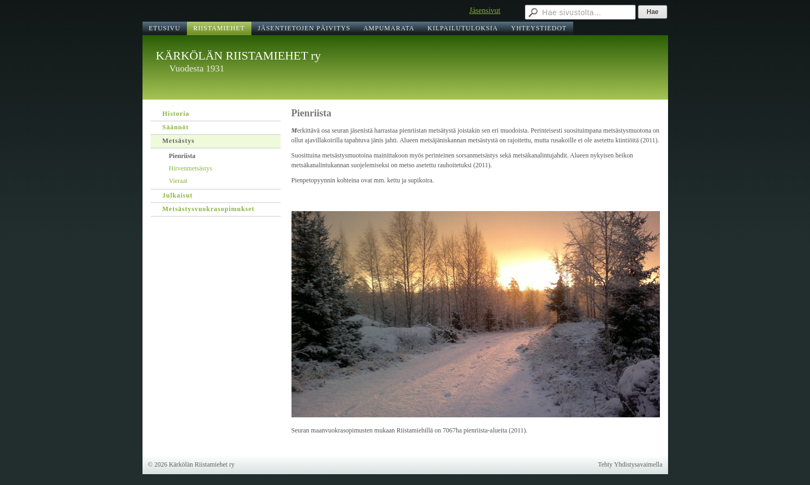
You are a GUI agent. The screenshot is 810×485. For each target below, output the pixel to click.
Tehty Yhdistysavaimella (630, 464)
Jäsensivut (485, 10)
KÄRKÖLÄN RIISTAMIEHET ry (238, 55)
